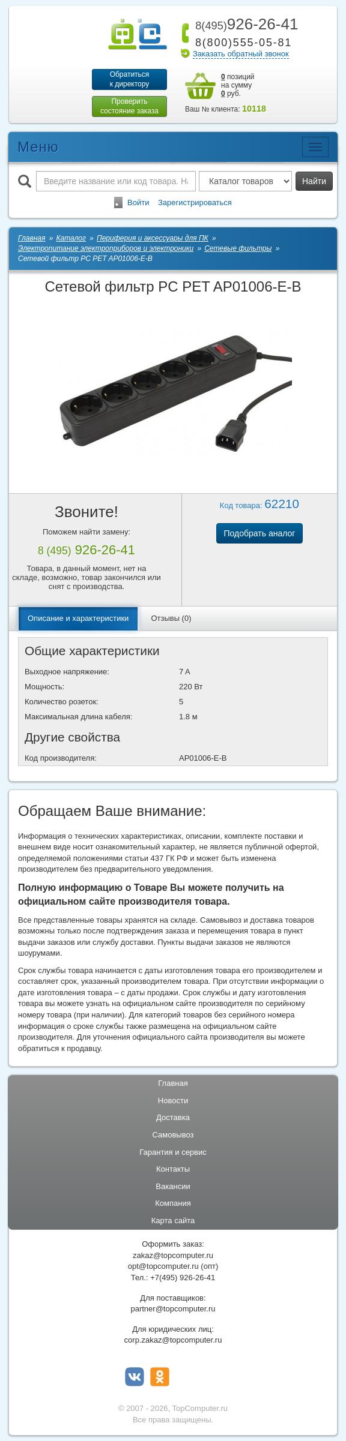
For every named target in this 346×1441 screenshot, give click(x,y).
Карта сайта (173, 1220)
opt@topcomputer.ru (163, 1266)
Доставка (173, 1117)
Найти (314, 181)
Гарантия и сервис (173, 1152)
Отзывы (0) (171, 618)
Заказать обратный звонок (241, 53)
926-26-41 (244, 24)
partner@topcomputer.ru (172, 1308)
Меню (38, 147)
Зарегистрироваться (195, 202)
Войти (138, 202)
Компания (173, 1203)
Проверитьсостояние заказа (129, 106)
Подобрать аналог (260, 533)
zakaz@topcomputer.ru (173, 1255)
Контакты (173, 1168)
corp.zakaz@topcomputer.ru (173, 1339)
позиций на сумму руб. (238, 85)
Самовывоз (173, 1134)
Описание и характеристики (78, 618)
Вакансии (173, 1186)
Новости (173, 1100)
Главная (172, 1083)
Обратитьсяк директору (130, 79)
